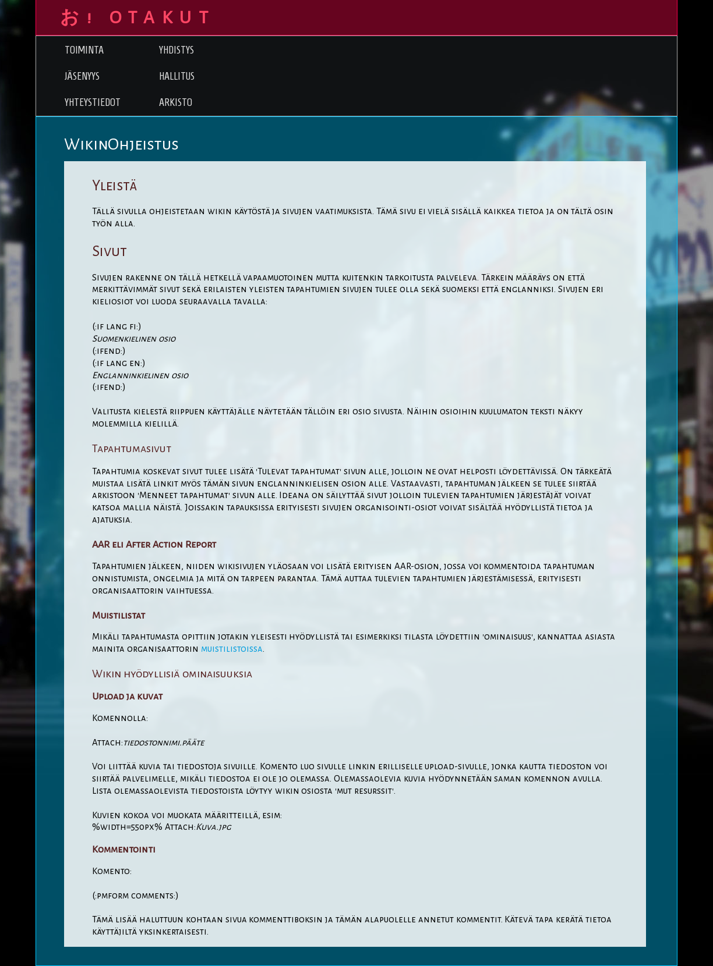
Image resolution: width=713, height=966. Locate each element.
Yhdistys (176, 50)
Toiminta (84, 50)
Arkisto (175, 102)
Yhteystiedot (93, 102)
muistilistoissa (232, 649)
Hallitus (177, 76)
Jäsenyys (82, 76)
